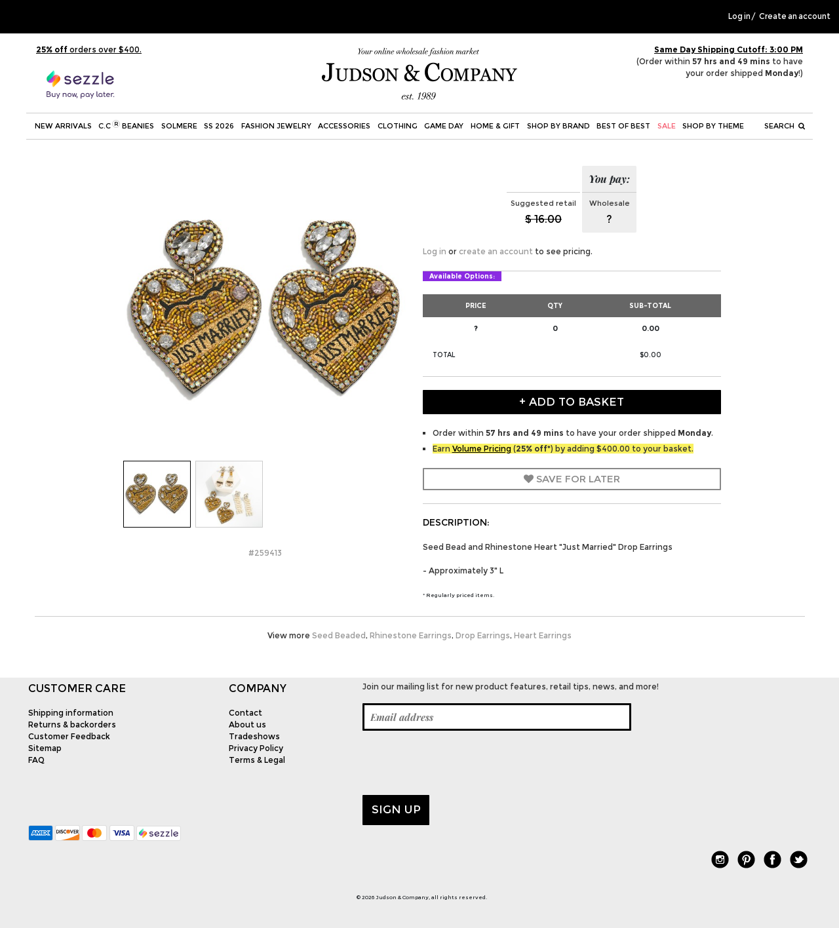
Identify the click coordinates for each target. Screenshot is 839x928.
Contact (245, 713)
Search (784, 125)
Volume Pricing (481, 449)
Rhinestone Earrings (411, 635)
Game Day (443, 125)
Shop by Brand (558, 125)
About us (247, 724)
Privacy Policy (256, 748)
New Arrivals (63, 125)
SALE (666, 125)
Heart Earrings (543, 635)
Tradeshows (254, 736)
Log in (739, 16)
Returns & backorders (72, 724)
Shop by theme (713, 125)
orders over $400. (89, 49)
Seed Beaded (339, 635)
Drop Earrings (483, 635)
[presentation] (462, 762)
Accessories (344, 125)
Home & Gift (495, 125)
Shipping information (70, 713)
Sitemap (45, 748)
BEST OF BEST (623, 125)
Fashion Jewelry (276, 125)
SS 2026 (219, 125)
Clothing (398, 125)
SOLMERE (179, 125)
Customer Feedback (69, 736)
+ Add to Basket (571, 401)
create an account (496, 251)
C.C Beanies (126, 125)
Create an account (794, 16)
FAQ (36, 760)
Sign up (396, 809)
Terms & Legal (257, 760)
